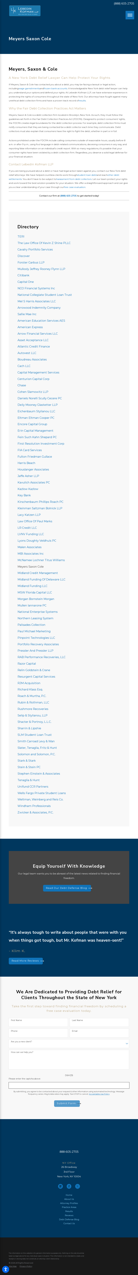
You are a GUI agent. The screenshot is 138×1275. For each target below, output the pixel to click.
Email (74, 1031)
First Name (16, 1020)
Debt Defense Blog (69, 1219)
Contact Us (69, 1223)
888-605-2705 (69, 1151)
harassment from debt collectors (74, 179)
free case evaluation (74, 187)
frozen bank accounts (55, 88)
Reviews (69, 1215)
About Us (69, 1199)
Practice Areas (69, 1207)
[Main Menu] (130, 15)
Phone (14, 1031)
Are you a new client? (21, 1041)
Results (69, 1211)
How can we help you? (22, 1052)
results (82, 100)
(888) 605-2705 (124, 3)
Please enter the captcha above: (25, 1079)
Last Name (77, 1020)
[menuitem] (69, 236)
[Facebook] (69, 1186)
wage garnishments (29, 88)
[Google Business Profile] (60, 1186)
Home (69, 1195)
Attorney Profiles (69, 1203)
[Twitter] (77, 1186)
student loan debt (87, 175)
